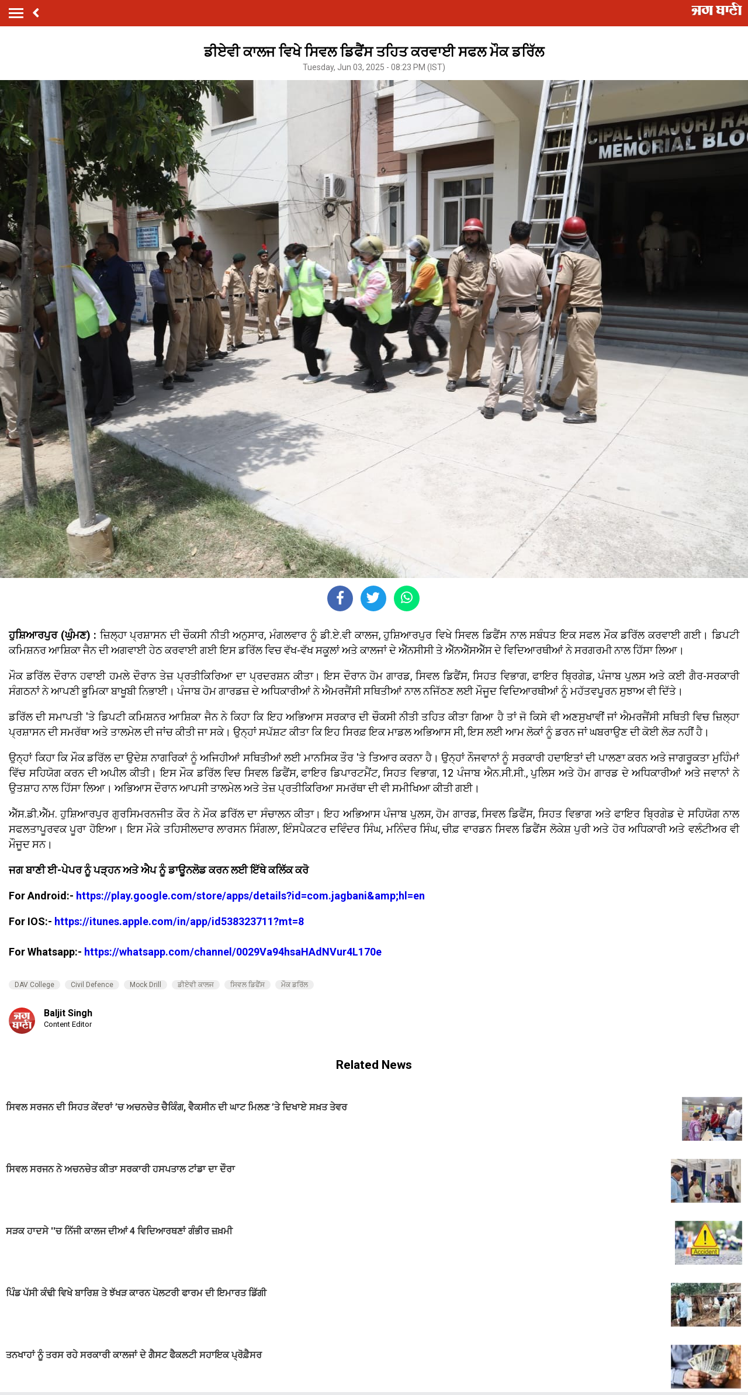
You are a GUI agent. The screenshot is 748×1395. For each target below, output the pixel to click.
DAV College (34, 985)
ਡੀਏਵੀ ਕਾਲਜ (196, 985)
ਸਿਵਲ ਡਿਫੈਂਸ (247, 985)
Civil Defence (92, 985)
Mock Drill (145, 985)
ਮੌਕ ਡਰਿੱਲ (294, 985)
